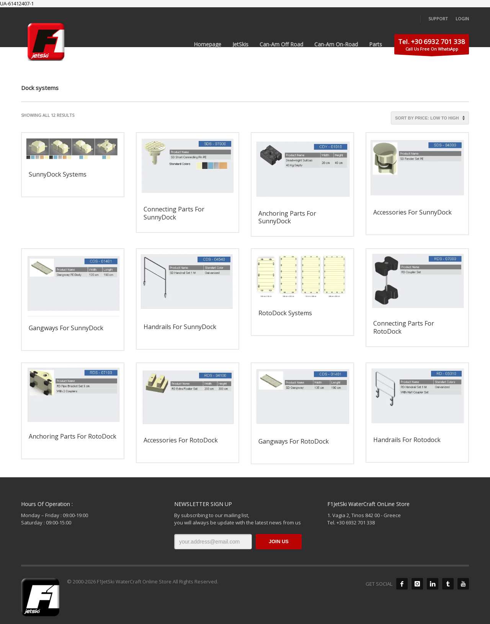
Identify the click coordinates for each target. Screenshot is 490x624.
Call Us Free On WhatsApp (431, 45)
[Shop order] (430, 117)
